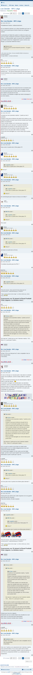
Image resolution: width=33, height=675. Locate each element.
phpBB (8, 672)
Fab (6, 414)
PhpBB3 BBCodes (16, 673)
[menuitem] (2, 3)
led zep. (7, 316)
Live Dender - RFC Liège (10, 9)
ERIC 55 (7, 185)
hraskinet (7, 639)
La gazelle (7, 164)
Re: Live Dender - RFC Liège (11, 21)
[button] (11, 13)
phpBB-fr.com (18, 674)
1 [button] (15, 13)
